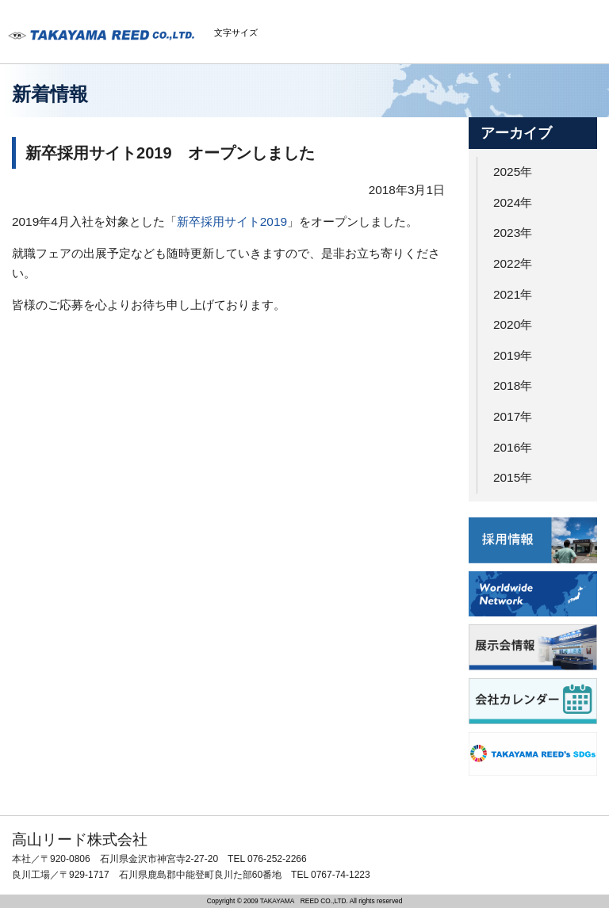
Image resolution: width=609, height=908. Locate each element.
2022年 (512, 263)
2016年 (512, 447)
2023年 (512, 232)
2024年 (512, 202)
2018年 (512, 385)
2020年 (512, 324)
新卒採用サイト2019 (232, 221)
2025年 (512, 171)
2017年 (512, 416)
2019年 (512, 355)
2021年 (512, 294)
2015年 (512, 477)
